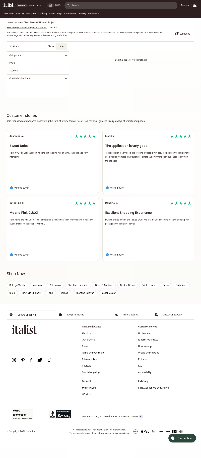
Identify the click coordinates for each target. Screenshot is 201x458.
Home (10, 22)
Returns (142, 379)
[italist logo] (8, 5)
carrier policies (122, 453)
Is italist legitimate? (148, 359)
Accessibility (144, 392)
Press (85, 366)
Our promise (88, 359)
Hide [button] (61, 46)
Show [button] (51, 46)
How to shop (145, 366)
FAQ (140, 385)
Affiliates (86, 414)
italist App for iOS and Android (153, 407)
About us (86, 353)
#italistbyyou (89, 407)
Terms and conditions (93, 372)
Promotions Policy (100, 449)
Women (19, 22)
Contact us (144, 353)
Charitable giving (91, 392)
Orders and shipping (148, 372)
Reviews (86, 385)
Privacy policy (89, 379)
